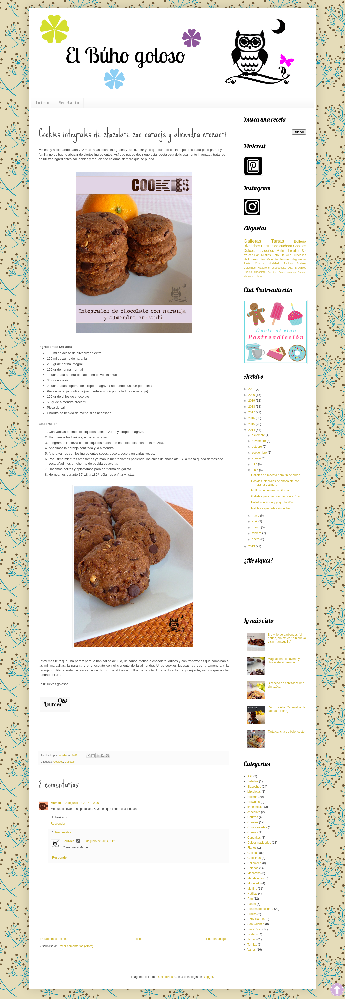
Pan (257, 255)
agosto (257, 458)
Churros (259, 263)
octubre (257, 446)
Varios (281, 251)
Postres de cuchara (276, 246)
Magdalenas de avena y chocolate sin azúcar (284, 660)
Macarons (264, 267)
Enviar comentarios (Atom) (75, 946)
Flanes (247, 276)
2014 (252, 430)
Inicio (42, 102)
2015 (252, 424)
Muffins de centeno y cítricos (270, 490)
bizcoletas (257, 276)
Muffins (266, 255)
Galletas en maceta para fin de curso (275, 475)
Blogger (208, 977)
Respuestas (63, 832)
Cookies (58, 761)
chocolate (260, 271)
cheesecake (279, 267)
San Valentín (269, 259)
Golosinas (250, 267)
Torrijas (285, 259)
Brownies (300, 267)
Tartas (277, 241)
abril (255, 521)
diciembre (259, 435)
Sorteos (301, 263)
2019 (252, 400)
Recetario (69, 102)
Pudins (248, 271)
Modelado (274, 263)
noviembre (259, 441)
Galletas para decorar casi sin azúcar (276, 496)
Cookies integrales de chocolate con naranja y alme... (275, 482)
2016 (252, 418)
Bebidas (272, 272)
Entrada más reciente (54, 939)
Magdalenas (299, 259)
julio (255, 464)
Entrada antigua (217, 939)
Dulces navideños (259, 250)
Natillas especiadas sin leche (270, 508)
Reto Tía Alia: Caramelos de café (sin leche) (287, 709)
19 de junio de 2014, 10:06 (81, 803)
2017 (252, 412)
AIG (290, 267)
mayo (256, 515)
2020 (252, 395)
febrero (257, 533)
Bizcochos (252, 246)
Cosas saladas (287, 272)
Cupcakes (299, 255)
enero (256, 539)
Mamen (56, 803)
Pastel (247, 263)
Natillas (288, 263)
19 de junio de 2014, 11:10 (100, 841)
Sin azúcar (255, 929)
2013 (252, 546)
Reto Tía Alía (281, 255)
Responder (58, 823)
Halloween (251, 259)
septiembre (260, 452)
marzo (256, 527)
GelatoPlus (165, 977)
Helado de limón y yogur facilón (272, 502)
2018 (252, 406)
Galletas (70, 761)
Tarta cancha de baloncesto (286, 731)
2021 (252, 389)
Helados (293, 251)
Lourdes (68, 841)
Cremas (302, 272)
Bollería (300, 241)
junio (255, 470)
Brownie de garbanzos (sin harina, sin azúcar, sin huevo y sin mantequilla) (287, 638)
